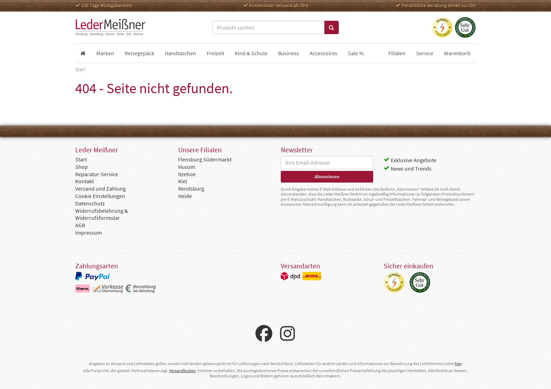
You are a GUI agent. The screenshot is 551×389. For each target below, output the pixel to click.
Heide (185, 195)
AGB (80, 225)
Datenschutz (90, 203)
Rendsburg (191, 188)
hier (458, 363)
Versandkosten (182, 370)
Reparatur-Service (96, 174)
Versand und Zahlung (100, 188)
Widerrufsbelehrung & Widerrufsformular (101, 214)
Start (81, 159)
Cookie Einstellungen (100, 195)
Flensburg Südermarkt (205, 159)
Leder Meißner (110, 27)
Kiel (182, 181)
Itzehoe (187, 174)
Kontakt (84, 181)
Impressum (88, 232)
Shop (81, 166)
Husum (186, 166)
